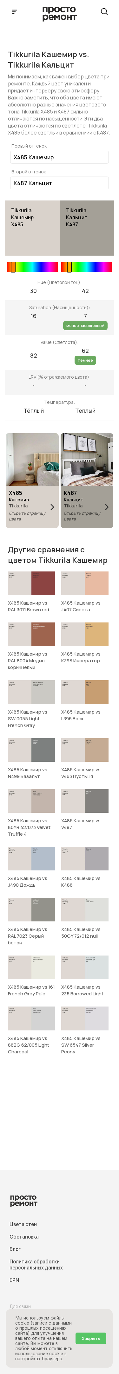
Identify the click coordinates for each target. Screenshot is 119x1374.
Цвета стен (23, 1224)
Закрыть (91, 1338)
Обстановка (24, 1237)
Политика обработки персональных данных (36, 1265)
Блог (15, 1249)
